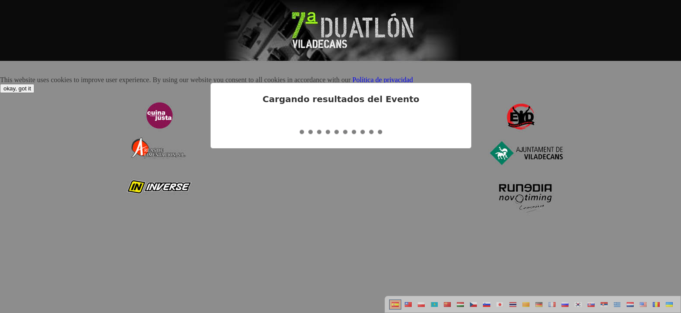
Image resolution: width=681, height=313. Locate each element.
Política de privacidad (382, 79)
